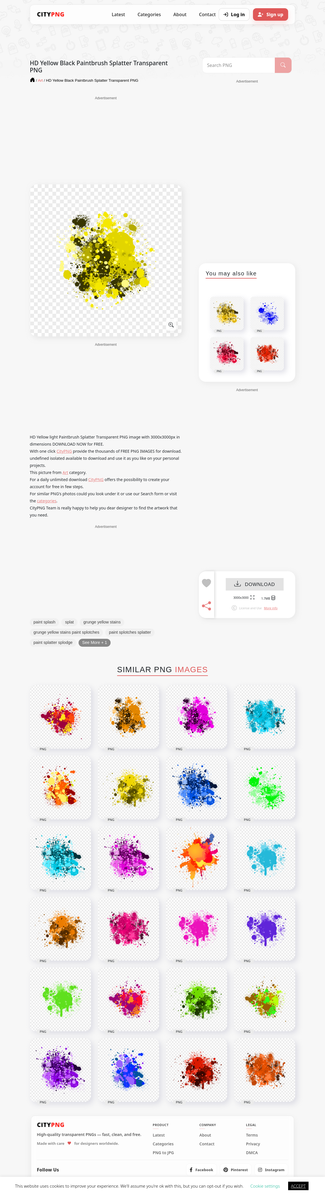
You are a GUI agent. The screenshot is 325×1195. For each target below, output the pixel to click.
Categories (149, 14)
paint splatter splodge (53, 642)
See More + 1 (94, 642)
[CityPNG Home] (51, 14)
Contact (206, 1143)
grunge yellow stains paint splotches (66, 632)
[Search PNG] (238, 65)
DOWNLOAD (254, 584)
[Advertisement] (106, 140)
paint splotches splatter (130, 632)
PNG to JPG (163, 1152)
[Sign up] (270, 14)
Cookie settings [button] (265, 1186)
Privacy (253, 1143)
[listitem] (201, 1170)
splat (69, 622)
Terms (252, 1135)
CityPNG (64, 451)
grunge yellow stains (102, 622)
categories (46, 500)
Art (65, 472)
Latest (118, 14)
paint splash (44, 622)
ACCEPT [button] (298, 1186)
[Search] (283, 65)
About (179, 14)
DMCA (252, 1152)
